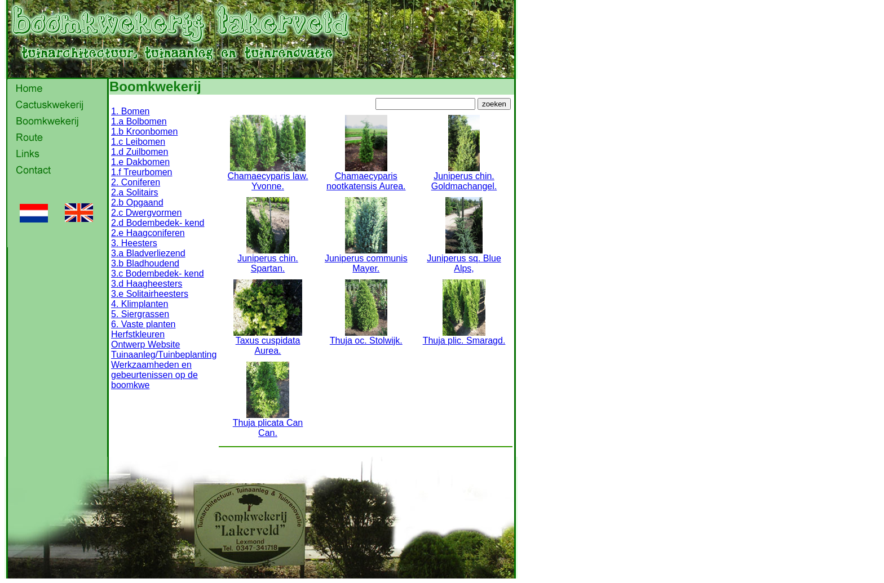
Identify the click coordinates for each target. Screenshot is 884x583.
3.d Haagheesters (146, 283)
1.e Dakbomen (140, 162)
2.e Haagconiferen (148, 233)
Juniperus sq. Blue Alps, (464, 259)
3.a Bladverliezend (148, 253)
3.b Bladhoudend (145, 263)
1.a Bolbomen (139, 121)
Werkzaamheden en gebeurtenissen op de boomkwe (154, 375)
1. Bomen (130, 111)
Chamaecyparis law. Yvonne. (267, 177)
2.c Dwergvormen (146, 212)
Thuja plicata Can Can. (268, 424)
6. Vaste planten (143, 324)
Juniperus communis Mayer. (366, 259)
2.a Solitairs (134, 192)
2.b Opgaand (137, 202)
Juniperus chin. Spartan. (267, 259)
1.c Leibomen (138, 141)
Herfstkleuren (138, 334)
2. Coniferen (135, 182)
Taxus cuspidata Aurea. (267, 341)
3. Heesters (134, 243)
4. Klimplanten (139, 304)
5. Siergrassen (140, 314)
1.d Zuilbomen (139, 152)
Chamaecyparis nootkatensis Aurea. (366, 177)
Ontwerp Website (145, 344)
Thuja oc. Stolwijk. (366, 336)
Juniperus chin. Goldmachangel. (464, 177)
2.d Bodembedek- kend (157, 223)
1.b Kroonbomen (144, 131)
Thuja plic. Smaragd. (464, 336)
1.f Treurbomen (142, 172)
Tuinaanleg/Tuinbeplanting (163, 354)
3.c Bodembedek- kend (157, 273)
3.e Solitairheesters (149, 294)
